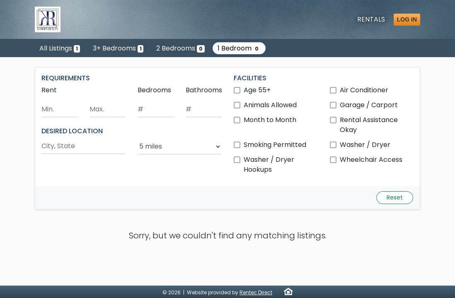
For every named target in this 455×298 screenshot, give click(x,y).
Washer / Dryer (365, 144)
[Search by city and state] (83, 146)
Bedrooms (154, 90)
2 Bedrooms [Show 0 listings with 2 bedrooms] (180, 48)
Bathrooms (204, 90)
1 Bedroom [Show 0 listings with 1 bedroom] (239, 48)
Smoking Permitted (275, 144)
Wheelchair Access (371, 159)
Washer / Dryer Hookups (269, 164)
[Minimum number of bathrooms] (203, 109)
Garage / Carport (369, 105)
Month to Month (270, 120)
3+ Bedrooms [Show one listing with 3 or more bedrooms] (118, 48)
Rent (49, 90)
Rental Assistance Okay (369, 125)
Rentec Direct (256, 292)
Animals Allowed (270, 105)
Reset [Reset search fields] (395, 197)
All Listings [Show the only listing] (59, 48)
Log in (407, 19)
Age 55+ (257, 90)
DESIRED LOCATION (72, 131)
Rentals (371, 19)
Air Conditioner (364, 90)
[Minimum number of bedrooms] (155, 109)
